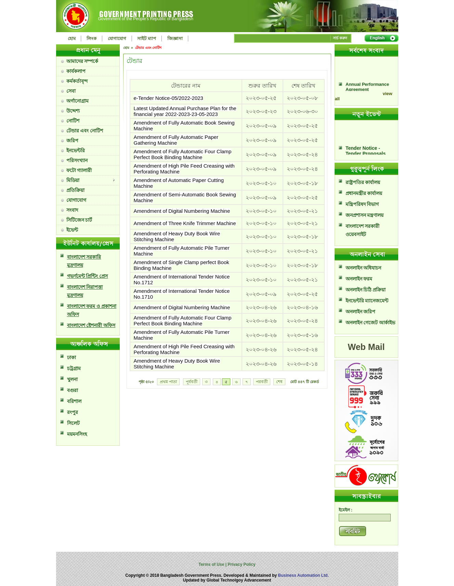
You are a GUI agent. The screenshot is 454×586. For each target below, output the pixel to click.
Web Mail (366, 347)
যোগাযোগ (117, 38)
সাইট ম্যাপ (146, 38)
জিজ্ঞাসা (175, 38)
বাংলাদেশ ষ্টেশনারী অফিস (91, 325)
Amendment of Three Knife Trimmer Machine (185, 223)
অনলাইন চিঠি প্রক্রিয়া (366, 289)
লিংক (91, 38)
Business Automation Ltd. (303, 575)
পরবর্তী (262, 381)
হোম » (128, 48)
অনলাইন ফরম (359, 279)
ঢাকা (71, 357)
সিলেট (73, 423)
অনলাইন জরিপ (361, 311)
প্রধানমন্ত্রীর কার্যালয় (364, 193)
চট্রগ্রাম (74, 368)
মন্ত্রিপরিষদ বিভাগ (362, 204)
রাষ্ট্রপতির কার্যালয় (363, 182)
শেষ (279, 381)
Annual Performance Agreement (367, 90)
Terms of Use (211, 564)
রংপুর (72, 412)
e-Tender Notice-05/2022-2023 (168, 98)
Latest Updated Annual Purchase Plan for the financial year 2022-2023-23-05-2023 (185, 111)
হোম (72, 38)
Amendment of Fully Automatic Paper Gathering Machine (176, 140)
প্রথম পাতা (168, 381)
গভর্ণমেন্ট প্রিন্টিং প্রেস (87, 276)
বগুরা (72, 390)
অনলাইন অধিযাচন (363, 268)
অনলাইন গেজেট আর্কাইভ (370, 322)
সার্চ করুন (340, 38)
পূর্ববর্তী (191, 381)
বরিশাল (74, 401)
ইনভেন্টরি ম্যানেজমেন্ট (367, 300)
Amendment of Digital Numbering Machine (182, 211)
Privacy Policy (241, 564)
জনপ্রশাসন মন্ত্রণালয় (365, 215)
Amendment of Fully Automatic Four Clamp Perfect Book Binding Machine (183, 154)
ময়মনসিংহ (77, 434)
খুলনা (72, 379)
